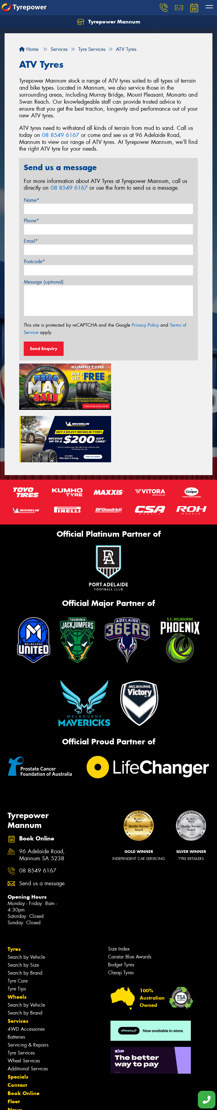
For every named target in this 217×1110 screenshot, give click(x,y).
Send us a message (42, 828)
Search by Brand (25, 918)
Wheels (17, 941)
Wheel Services (24, 1005)
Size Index (119, 893)
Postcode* (34, 261)
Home (28, 49)
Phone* (31, 220)
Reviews (18, 1071)
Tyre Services (21, 997)
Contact (17, 1029)
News (15, 1054)
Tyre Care (18, 925)
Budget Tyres (121, 909)
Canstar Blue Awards (129, 901)
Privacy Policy (145, 325)
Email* (31, 241)
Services (18, 965)
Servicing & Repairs (28, 989)
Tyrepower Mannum (108, 22)
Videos (16, 1062)
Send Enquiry (44, 348)
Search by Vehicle (26, 902)
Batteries (16, 982)
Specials (18, 1021)
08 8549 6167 (60, 135)
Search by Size (23, 910)
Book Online (24, 1038)
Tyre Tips (17, 933)
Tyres (14, 893)
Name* (31, 200)
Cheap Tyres (121, 917)
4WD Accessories (26, 974)
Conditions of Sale (80, 1099)
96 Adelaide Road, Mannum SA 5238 (42, 800)
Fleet (14, 1046)
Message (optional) (44, 282)
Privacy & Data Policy (43, 1099)
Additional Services (28, 1013)
